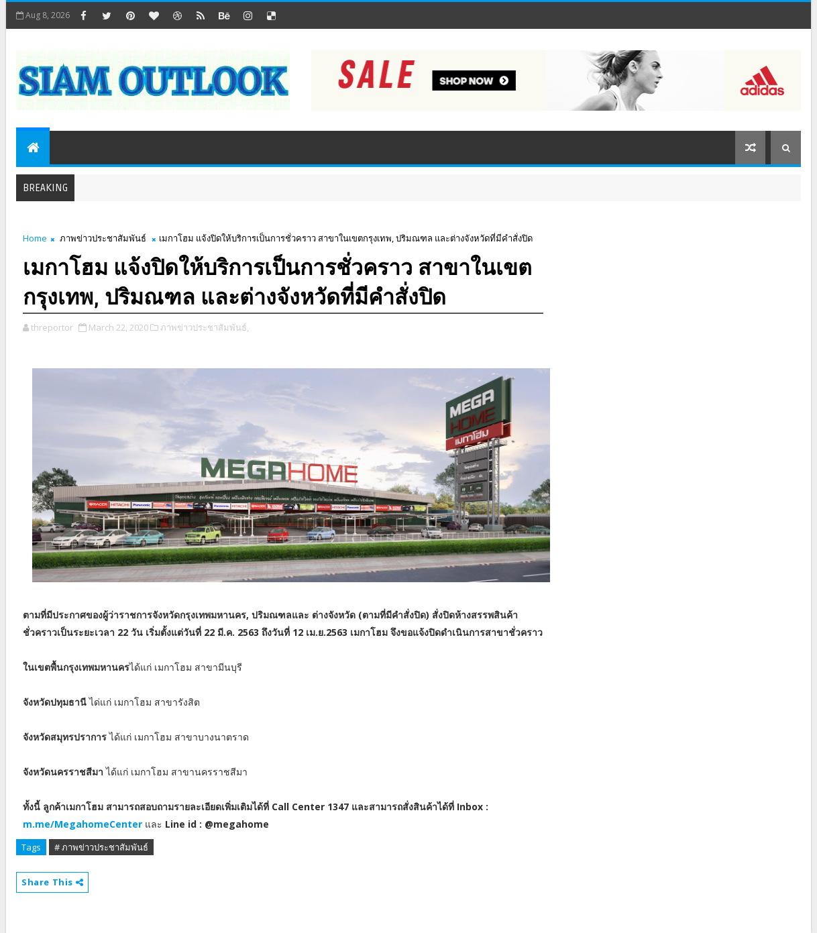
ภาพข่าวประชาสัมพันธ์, (204, 327)
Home (35, 238)
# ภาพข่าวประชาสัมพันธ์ (101, 847)
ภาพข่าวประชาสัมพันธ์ (103, 238)
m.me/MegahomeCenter (82, 824)
